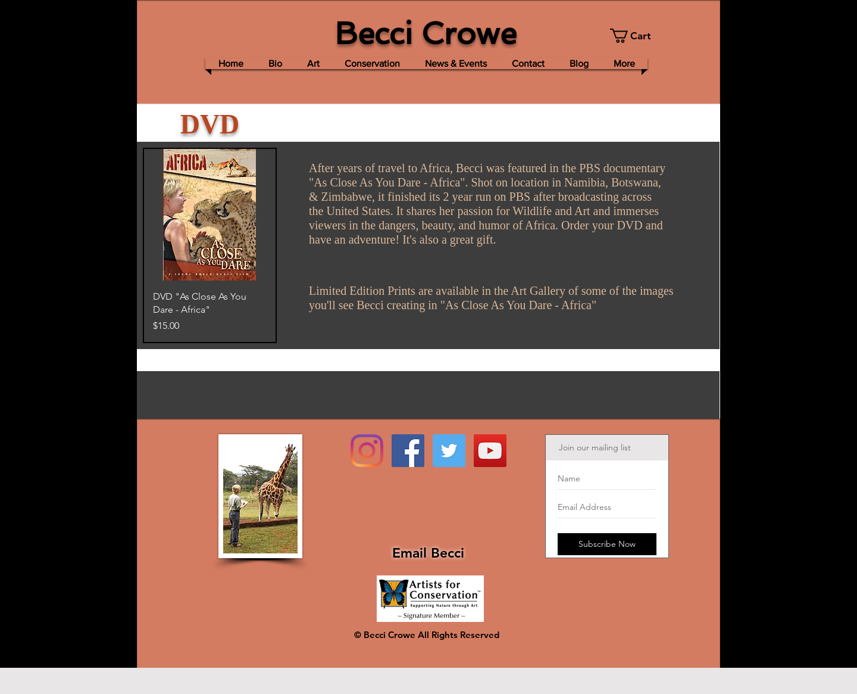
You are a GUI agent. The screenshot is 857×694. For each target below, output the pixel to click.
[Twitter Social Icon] (449, 450)
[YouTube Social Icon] (490, 450)
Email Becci (428, 552)
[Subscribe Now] (607, 544)
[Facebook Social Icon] (408, 450)
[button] (637, 36)
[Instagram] (367, 450)
